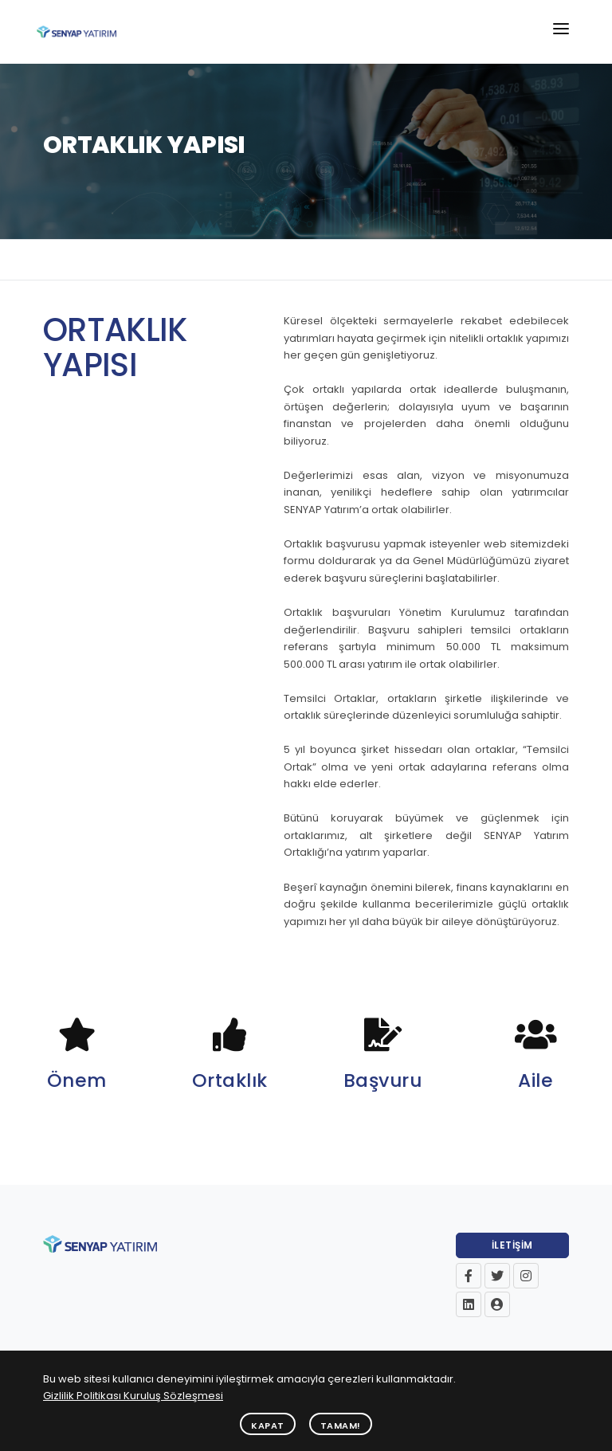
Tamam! (340, 1425)
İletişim (512, 1245)
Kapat (267, 1425)
